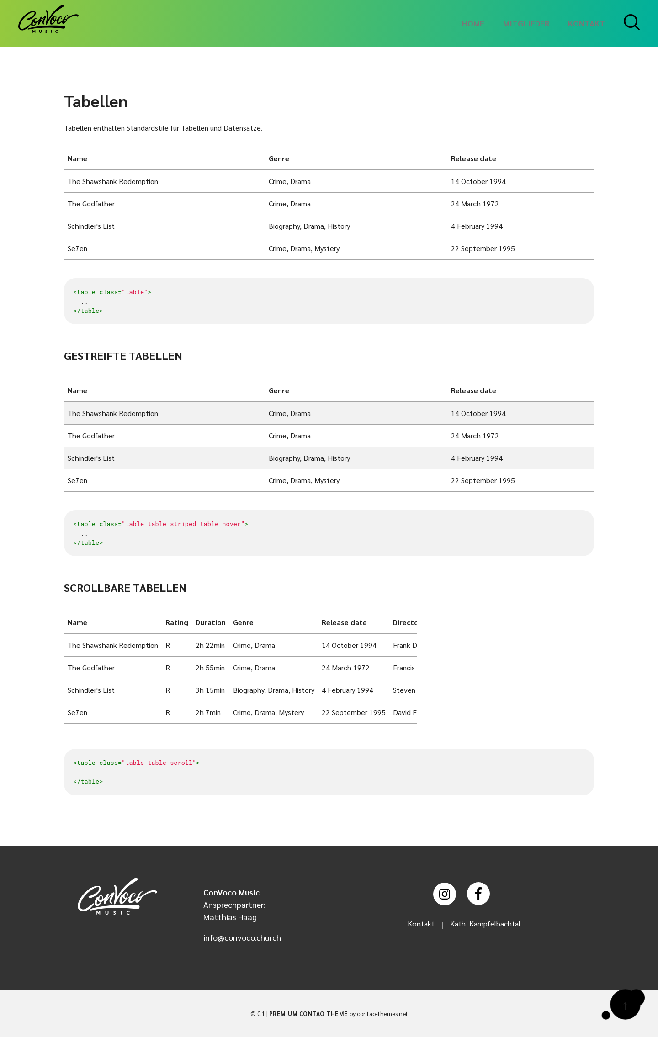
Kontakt (417, 924)
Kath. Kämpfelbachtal (486, 924)
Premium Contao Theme (309, 1013)
